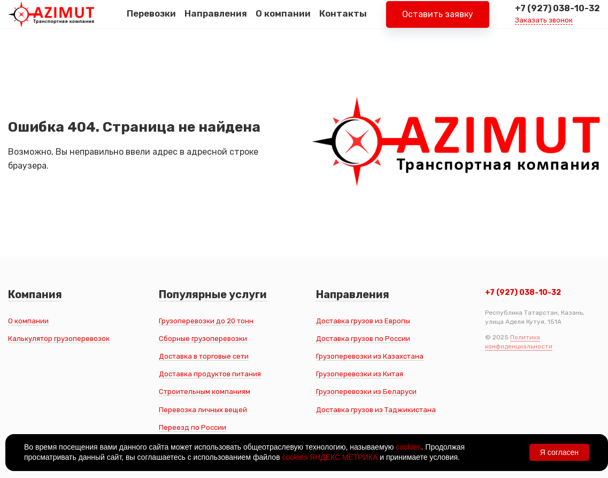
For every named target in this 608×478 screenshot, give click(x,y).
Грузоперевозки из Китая (359, 374)
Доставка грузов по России (363, 339)
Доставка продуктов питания (210, 374)
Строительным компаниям (204, 392)
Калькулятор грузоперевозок (59, 339)
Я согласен (559, 452)
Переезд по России (192, 427)
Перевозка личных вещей (203, 410)
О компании (283, 21)
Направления (215, 21)
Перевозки (151, 21)
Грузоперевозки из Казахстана (370, 356)
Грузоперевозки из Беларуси (366, 392)
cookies (408, 447)
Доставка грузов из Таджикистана (376, 410)
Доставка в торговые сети (204, 356)
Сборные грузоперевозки (203, 339)
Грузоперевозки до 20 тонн (206, 321)
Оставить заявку (437, 21)
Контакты (343, 21)
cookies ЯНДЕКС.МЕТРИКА (330, 457)
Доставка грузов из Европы (363, 321)
